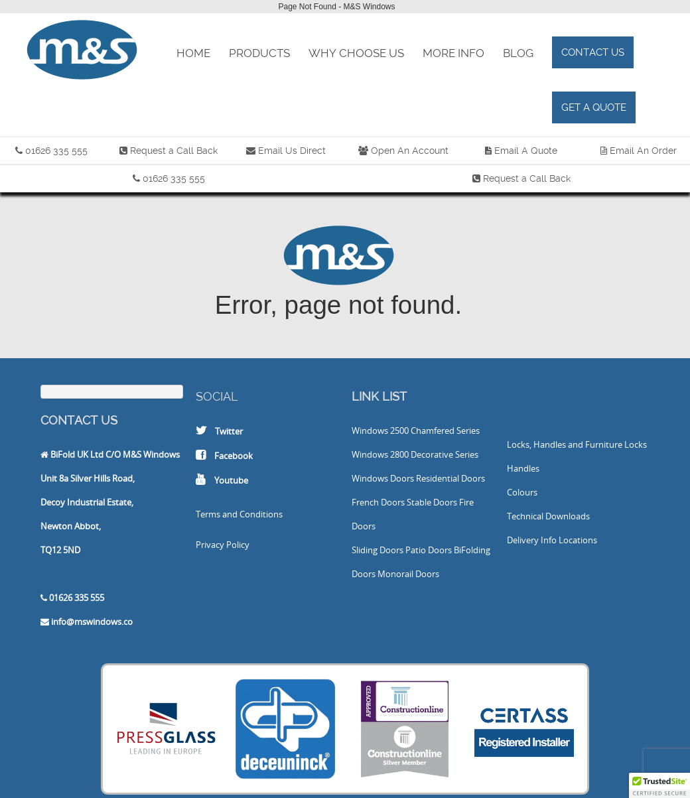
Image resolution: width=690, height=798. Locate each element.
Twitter (229, 431)
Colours (522, 492)
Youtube (231, 480)
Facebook (233, 456)
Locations (578, 540)
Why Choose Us (356, 53)
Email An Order (643, 150)
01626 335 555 (56, 150)
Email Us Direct (290, 150)
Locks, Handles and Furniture (564, 444)
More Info (453, 53)
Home (193, 53)
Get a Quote (593, 107)
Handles (523, 468)
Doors (402, 478)
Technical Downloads (548, 516)
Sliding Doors (377, 550)
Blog (518, 53)
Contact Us (592, 52)
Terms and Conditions (239, 514)
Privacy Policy (222, 545)
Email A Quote (525, 150)
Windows (370, 430)
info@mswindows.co (92, 622)
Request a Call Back (174, 150)
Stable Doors (432, 502)
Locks (635, 444)
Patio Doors (428, 550)
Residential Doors (450, 478)
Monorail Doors (408, 574)
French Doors (378, 502)
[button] (659, 785)
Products (259, 53)
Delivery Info (532, 540)
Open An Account (409, 150)
